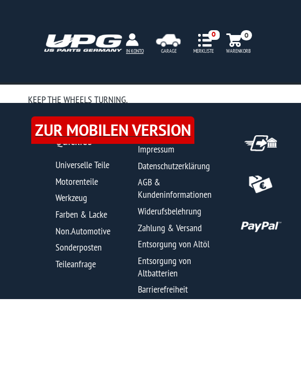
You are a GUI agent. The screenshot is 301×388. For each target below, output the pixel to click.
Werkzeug (71, 197)
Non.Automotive (82, 231)
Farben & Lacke (81, 214)
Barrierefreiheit (163, 289)
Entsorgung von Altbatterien (164, 266)
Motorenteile (76, 181)
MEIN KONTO (132, 50)
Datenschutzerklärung (174, 166)
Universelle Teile (82, 164)
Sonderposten (78, 247)
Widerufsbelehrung (169, 211)
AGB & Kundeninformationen (175, 188)
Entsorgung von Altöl (173, 244)
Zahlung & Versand (170, 227)
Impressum (156, 149)
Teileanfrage (75, 264)
